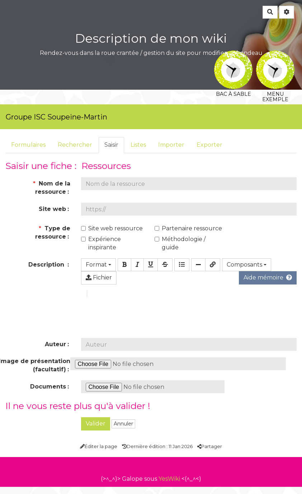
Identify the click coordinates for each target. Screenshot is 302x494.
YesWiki (169, 486)
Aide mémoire (268, 277)
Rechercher (75, 144)
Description (47, 264)
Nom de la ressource (51, 187)
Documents (48, 393)
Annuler (123, 431)
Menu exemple (275, 55)
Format (98, 264)
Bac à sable (233, 55)
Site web (52, 209)
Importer (171, 144)
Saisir (111, 144)
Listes (138, 144)
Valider (95, 430)
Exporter (209, 144)
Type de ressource (52, 232)
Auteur (55, 351)
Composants (246, 264)
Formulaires (28, 144)
